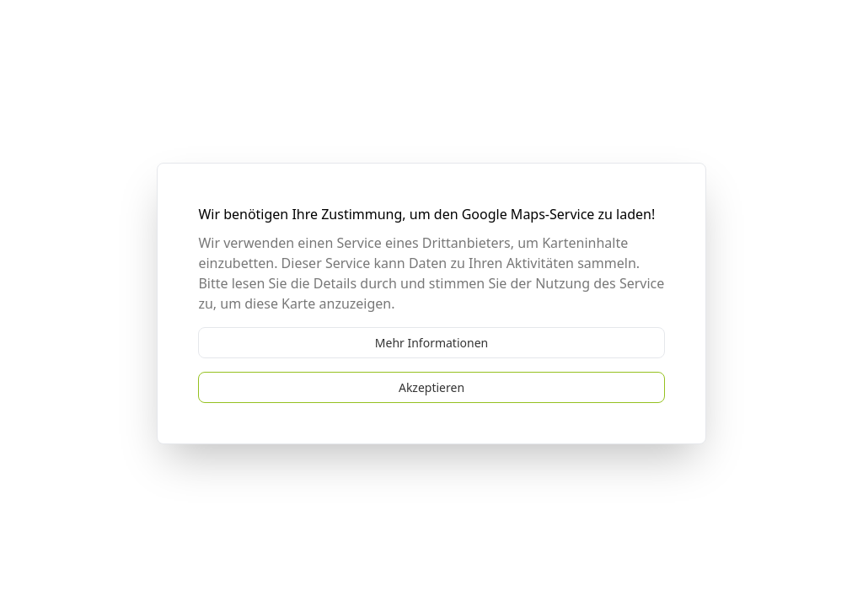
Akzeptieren (431, 387)
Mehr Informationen (431, 343)
